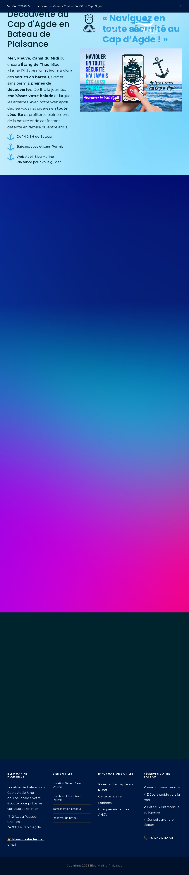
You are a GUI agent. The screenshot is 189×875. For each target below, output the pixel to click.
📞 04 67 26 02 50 (158, 838)
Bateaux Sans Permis (62, 29)
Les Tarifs (134, 44)
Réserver (59, 68)
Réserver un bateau (65, 818)
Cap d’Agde (29, 29)
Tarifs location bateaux (67, 809)
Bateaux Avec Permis (103, 29)
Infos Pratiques (34, 68)
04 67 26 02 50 (21, 6)
